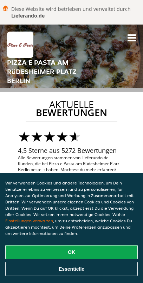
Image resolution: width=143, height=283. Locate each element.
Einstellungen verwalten (29, 220)
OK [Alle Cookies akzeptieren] (71, 252)
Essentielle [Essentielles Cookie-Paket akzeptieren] (71, 269)
